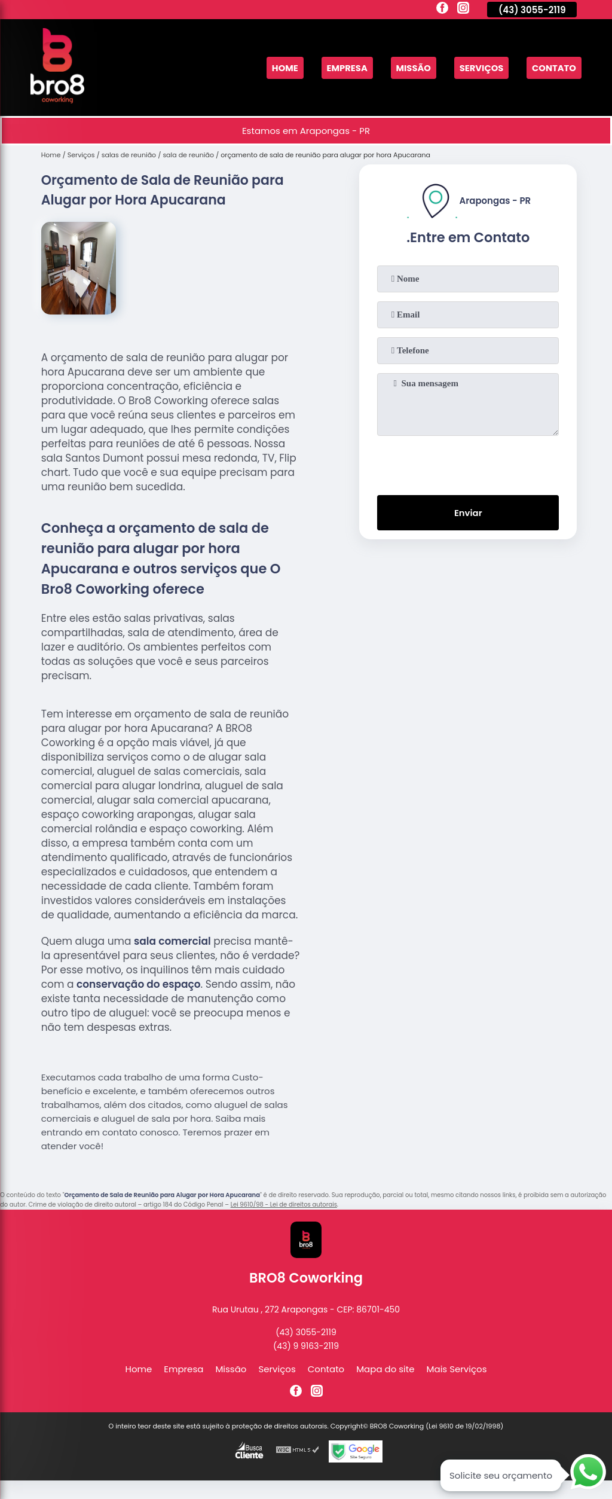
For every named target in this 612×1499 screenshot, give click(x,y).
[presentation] (468, 462)
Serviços (480, 68)
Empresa (344, 68)
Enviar (468, 513)
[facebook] (442, 9)
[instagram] (463, 9)
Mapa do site (385, 1369)
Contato (553, 68)
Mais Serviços (457, 1369)
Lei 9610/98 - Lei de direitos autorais (284, 1204)
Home (281, 68)
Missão (411, 68)
